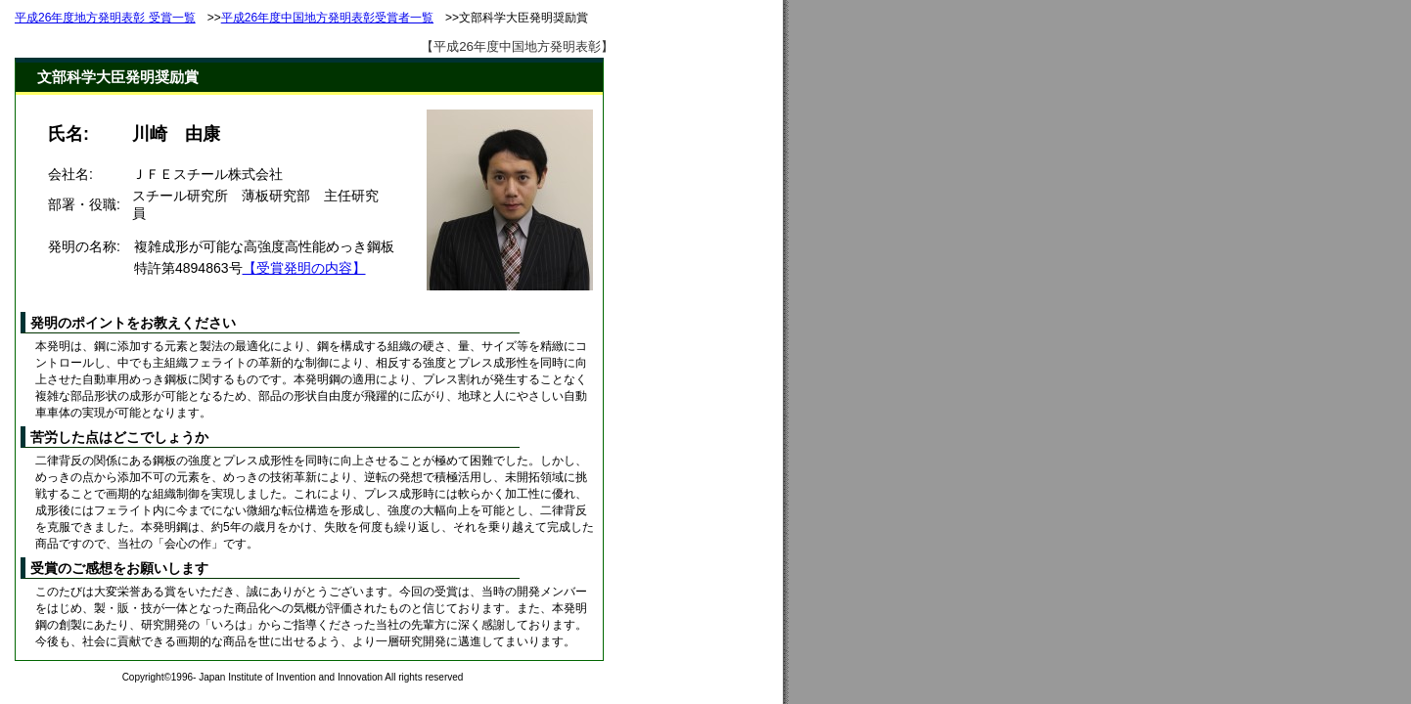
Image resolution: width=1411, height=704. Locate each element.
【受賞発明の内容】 (304, 268)
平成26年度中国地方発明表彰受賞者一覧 (327, 17)
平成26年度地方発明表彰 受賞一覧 (105, 17)
